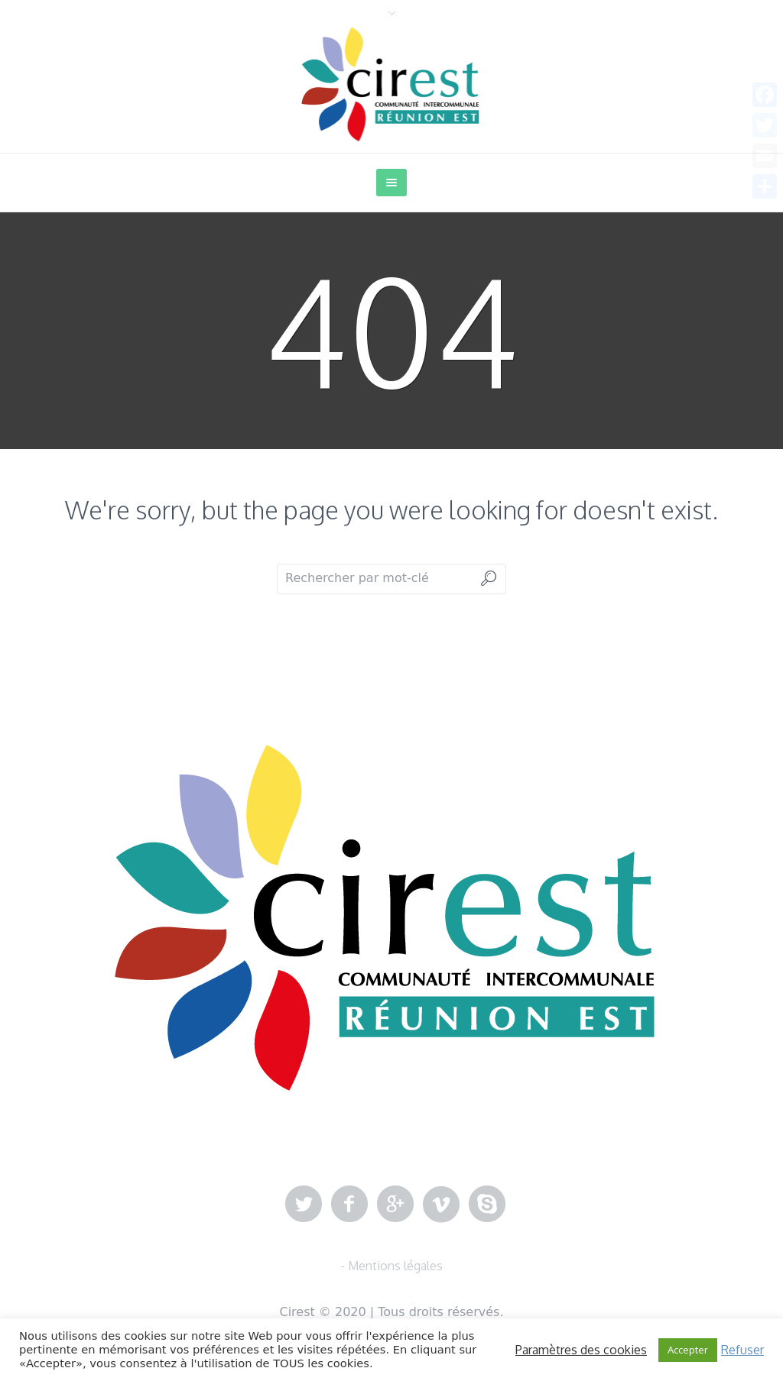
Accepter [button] (688, 1350)
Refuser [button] (742, 1349)
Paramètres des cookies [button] (581, 1349)
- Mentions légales (391, 1265)
